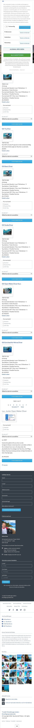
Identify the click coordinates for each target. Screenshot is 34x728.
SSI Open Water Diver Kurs (11, 284)
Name (4, 478)
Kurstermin (5, 116)
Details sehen (5, 102)
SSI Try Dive (6, 129)
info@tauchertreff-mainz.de (14, 554)
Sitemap (8, 721)
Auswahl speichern (17, 49)
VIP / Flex (6, 112)
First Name (4, 569)
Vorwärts (14, 407)
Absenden (5, 582)
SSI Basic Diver (7, 166)
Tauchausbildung (17, 603)
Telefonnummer (6, 489)
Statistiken (7, 37)
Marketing (7, 42)
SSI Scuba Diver (7, 225)
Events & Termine (27, 603)
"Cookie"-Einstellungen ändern (9, 595)
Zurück (5, 465)
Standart (6, 108)
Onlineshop (24, 606)
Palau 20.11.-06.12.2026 (11, 699)
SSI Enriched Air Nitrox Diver (12, 342)
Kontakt (13, 721)
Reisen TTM (17, 606)
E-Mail (4, 483)
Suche (3, 721)
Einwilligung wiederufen (7, 597)
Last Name (4, 575)
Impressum (19, 721)
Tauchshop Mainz (7, 603)
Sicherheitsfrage (6, 501)
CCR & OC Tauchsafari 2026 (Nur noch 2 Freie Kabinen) (18, 702)
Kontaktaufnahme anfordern (11, 510)
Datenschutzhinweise (14, 69)
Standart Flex (7, 110)
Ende (22, 407)
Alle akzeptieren (17, 55)
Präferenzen (7, 32)
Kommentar (5, 495)
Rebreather (9, 606)
